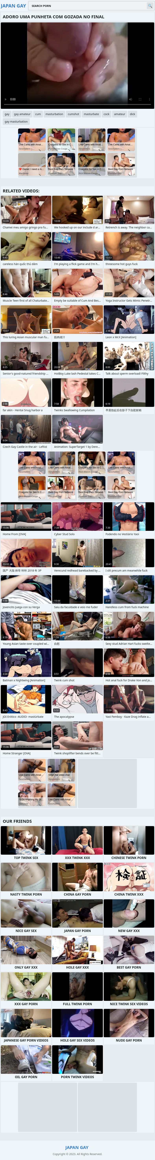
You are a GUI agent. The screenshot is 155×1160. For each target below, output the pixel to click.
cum (38, 114)
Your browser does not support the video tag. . (77, 65)
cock (106, 114)
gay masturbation (16, 121)
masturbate (91, 114)
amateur (119, 114)
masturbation (54, 114)
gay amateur (22, 114)
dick (132, 114)
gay (7, 114)
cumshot (73, 114)
